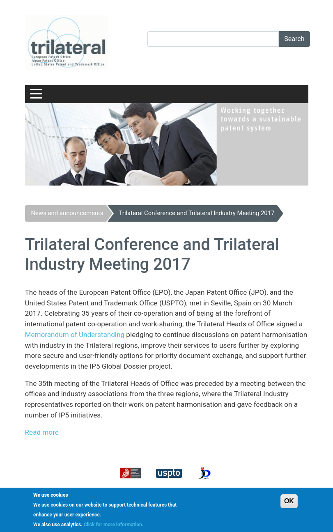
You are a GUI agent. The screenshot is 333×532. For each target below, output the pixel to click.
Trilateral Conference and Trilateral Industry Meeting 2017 (197, 213)
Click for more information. (114, 524)
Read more (42, 432)
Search (294, 39)
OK (289, 501)
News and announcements (67, 213)
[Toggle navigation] (36, 94)
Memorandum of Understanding (75, 334)
